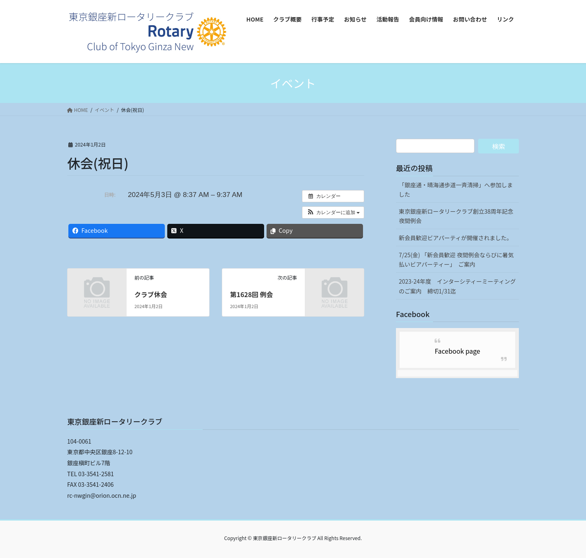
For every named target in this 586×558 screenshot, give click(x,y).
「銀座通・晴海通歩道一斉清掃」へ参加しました (456, 189)
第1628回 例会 (251, 294)
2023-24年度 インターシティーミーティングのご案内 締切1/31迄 (457, 286)
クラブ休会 (150, 294)
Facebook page (457, 351)
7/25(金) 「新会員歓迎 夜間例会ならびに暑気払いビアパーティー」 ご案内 (456, 259)
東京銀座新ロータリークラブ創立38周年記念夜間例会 (456, 216)
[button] (333, 212)
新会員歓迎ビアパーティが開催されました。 (455, 238)
